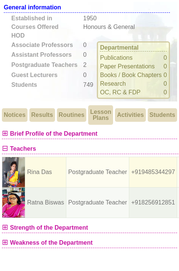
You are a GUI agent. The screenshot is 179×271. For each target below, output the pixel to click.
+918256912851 (153, 202)
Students (162, 115)
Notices (15, 115)
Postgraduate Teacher (97, 172)
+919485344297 (153, 172)
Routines (71, 115)
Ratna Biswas (45, 202)
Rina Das (39, 172)
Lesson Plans (100, 115)
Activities (130, 115)
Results (42, 115)
